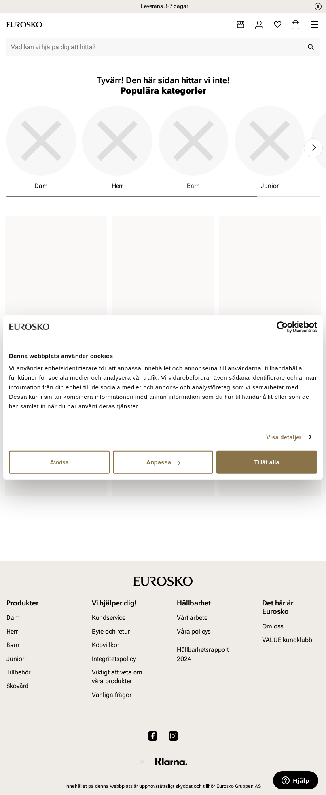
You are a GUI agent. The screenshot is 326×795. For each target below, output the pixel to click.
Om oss (273, 626)
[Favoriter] (277, 24)
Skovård (17, 686)
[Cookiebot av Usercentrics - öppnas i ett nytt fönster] (282, 327)
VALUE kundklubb (287, 640)
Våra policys (194, 631)
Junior (15, 659)
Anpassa (163, 462)
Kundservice (108, 617)
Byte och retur (111, 631)
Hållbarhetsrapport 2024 (203, 654)
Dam (13, 617)
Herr (12, 631)
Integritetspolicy (114, 659)
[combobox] (156, 47)
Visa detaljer (283, 436)
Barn (12, 645)
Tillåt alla (266, 462)
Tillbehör (18, 672)
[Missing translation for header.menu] (314, 24)
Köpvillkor (105, 645)
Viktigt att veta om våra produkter (117, 677)
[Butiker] (240, 24)
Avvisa (59, 462)
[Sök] (311, 47)
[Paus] (318, 6)
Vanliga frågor (111, 695)
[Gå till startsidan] (24, 24)
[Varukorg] (295, 24)
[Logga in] (259, 24)
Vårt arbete (192, 617)
